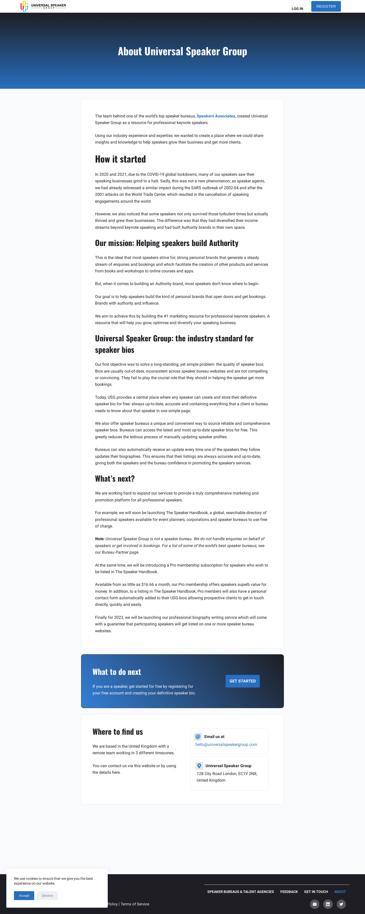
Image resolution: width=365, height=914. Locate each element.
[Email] (315, 904)
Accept (24, 896)
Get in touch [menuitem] (316, 892)
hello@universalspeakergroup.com (226, 744)
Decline (47, 896)
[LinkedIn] (328, 904)
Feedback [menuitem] (289, 892)
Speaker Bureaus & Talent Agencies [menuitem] (240, 892)
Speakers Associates (216, 116)
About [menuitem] (340, 892)
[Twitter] (341, 904)
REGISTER (326, 6)
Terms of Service (135, 904)
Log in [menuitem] (297, 9)
